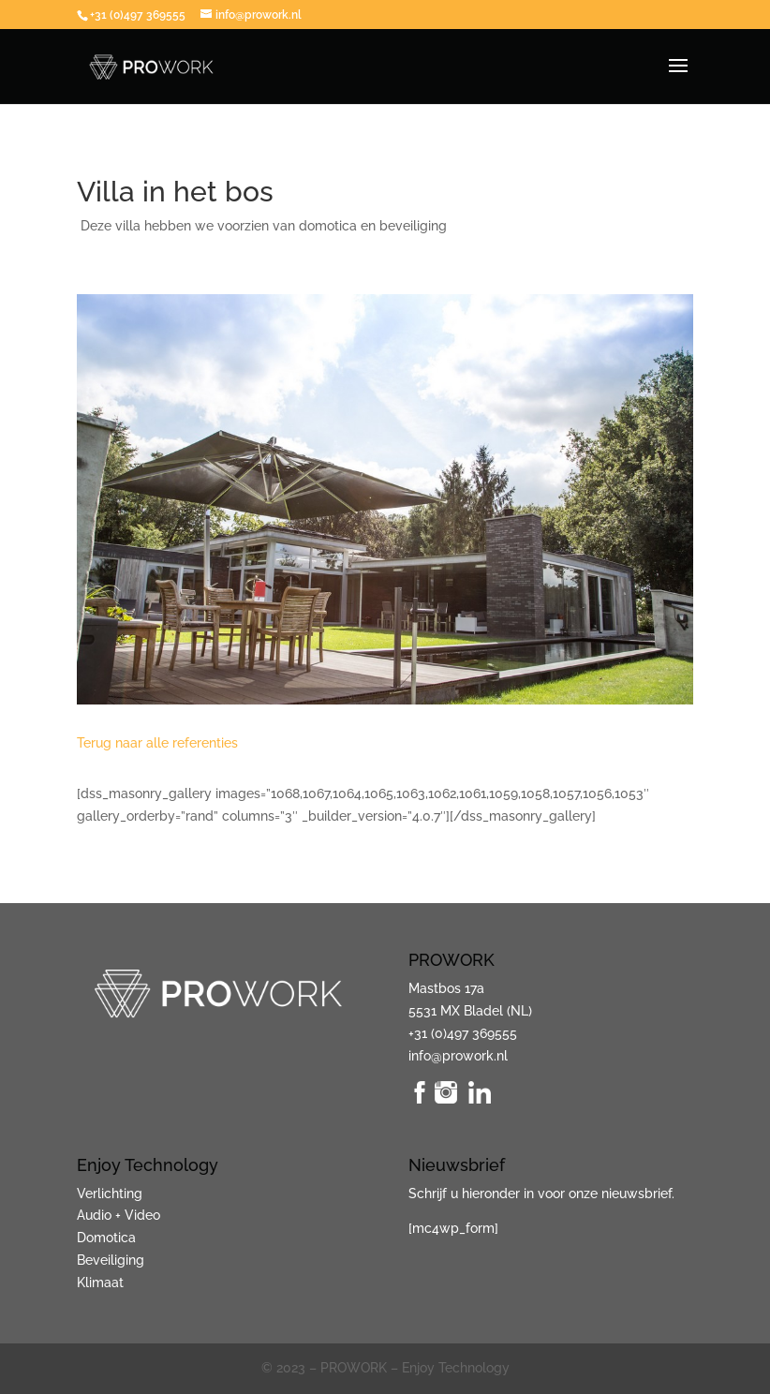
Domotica (106, 1237)
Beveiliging (110, 1260)
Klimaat (100, 1282)
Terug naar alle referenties (157, 742)
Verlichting (109, 1193)
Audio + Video (118, 1215)
